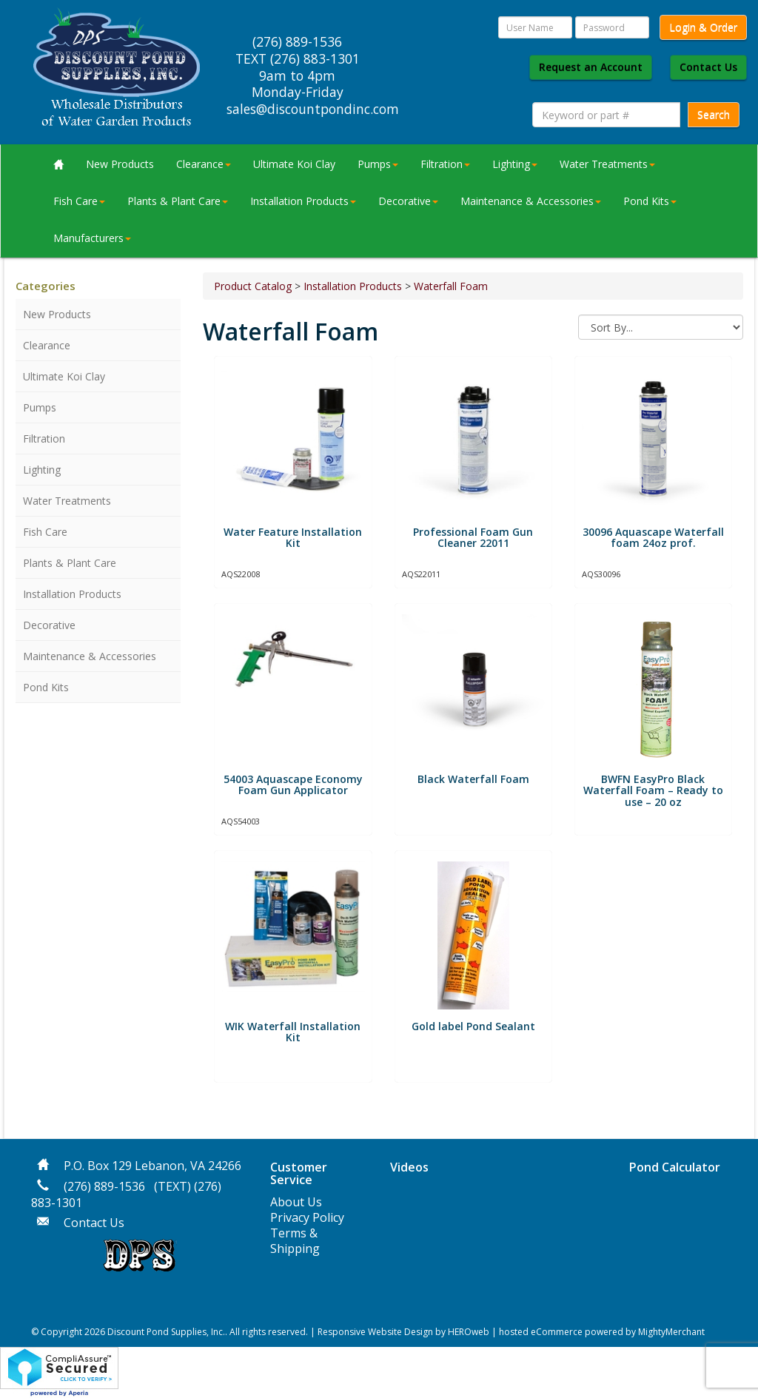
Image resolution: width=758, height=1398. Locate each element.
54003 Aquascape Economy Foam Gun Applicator (293, 784)
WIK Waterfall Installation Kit (292, 1031)
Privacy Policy (307, 1217)
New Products (120, 164)
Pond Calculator (674, 1167)
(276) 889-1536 (104, 1186)
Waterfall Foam (451, 286)
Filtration (445, 164)
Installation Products (303, 201)
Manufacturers (92, 238)
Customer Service (298, 1174)
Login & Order (703, 27)
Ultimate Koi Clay (294, 164)
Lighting (514, 164)
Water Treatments (607, 164)
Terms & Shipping (295, 1241)
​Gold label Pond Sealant (473, 1026)
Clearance (203, 164)
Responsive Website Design (375, 1331)
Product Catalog (253, 286)
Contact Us (708, 67)
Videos (409, 1167)
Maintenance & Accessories (530, 201)
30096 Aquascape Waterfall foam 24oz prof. (653, 537)
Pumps (378, 164)
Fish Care (79, 201)
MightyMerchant (671, 1331)
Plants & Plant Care (177, 201)
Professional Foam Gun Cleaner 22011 (473, 537)
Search (713, 114)
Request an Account (591, 67)
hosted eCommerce (541, 1331)
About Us (296, 1202)
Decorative (408, 201)
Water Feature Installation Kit (293, 537)
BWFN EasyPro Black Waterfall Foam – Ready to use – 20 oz (653, 790)
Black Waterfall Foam (473, 779)
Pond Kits (650, 201)
